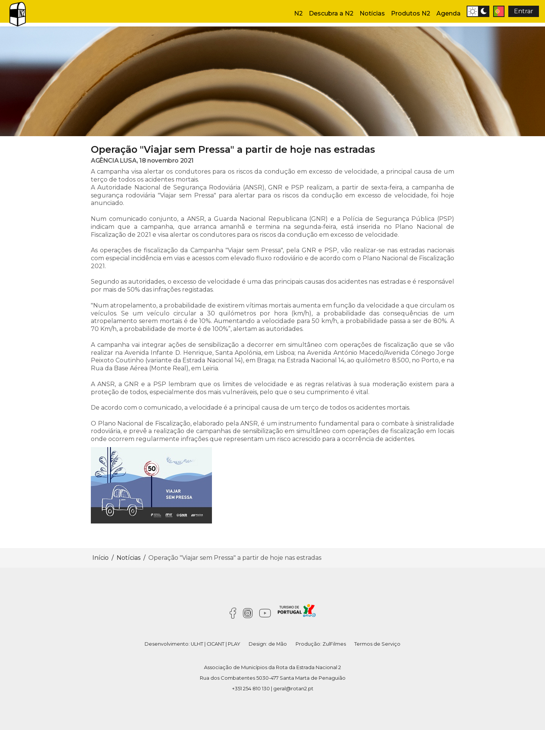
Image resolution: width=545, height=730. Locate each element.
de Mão (277, 644)
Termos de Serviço (377, 644)
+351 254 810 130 (251, 688)
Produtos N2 (410, 13)
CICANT (215, 644)
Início (100, 557)
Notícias (372, 13)
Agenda (448, 13)
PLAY (234, 644)
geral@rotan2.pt (293, 688)
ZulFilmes (334, 644)
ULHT (197, 644)
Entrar (523, 11)
